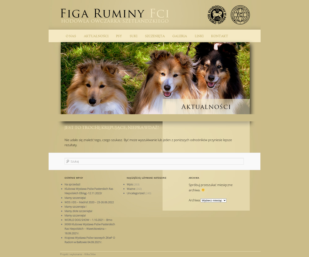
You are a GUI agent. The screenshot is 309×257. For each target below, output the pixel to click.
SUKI (133, 36)
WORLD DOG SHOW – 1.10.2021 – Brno (88, 220)
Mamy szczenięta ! (75, 206)
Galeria (179, 36)
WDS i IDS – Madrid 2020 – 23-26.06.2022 (89, 202)
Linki (199, 36)
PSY (119, 36)
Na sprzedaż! (72, 184)
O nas (71, 36)
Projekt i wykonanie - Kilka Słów (78, 254)
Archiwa (194, 200)
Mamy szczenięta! (75, 198)
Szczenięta (155, 36)
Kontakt (219, 36)
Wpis (130, 184)
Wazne (131, 189)
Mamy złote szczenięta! (78, 211)
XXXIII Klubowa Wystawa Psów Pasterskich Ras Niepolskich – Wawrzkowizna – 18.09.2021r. (90, 228)
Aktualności (96, 36)
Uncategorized (136, 193)
